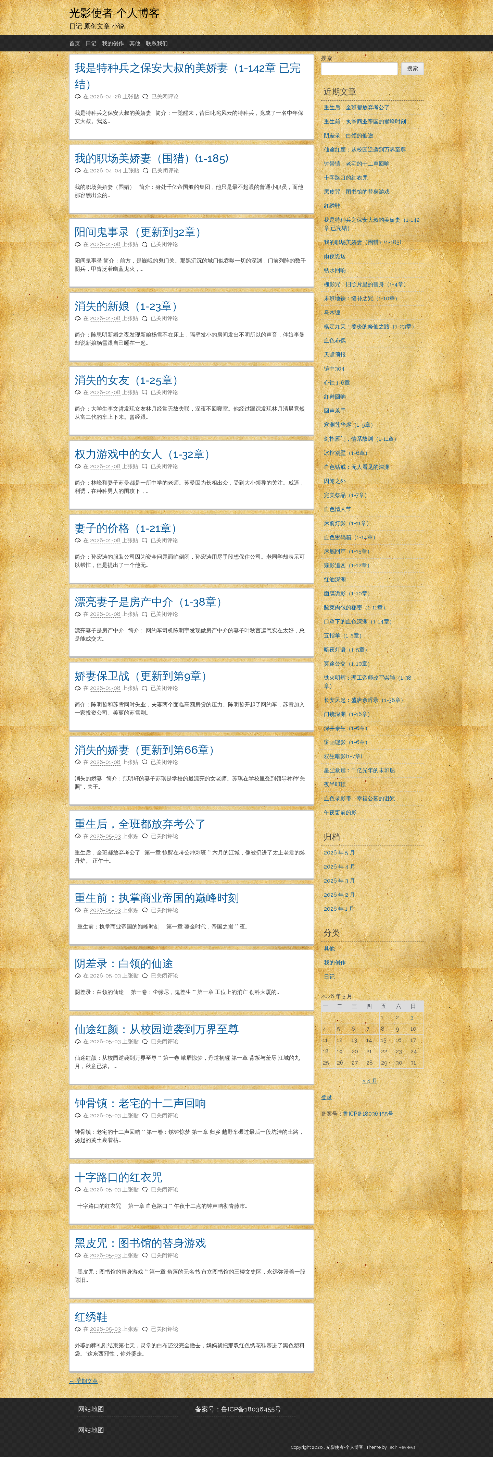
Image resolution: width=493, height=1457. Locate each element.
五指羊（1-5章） (344, 635)
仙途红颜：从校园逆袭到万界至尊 (157, 1029)
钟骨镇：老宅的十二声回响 (140, 1103)
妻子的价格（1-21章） (128, 528)
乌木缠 (332, 312)
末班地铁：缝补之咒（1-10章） (362, 298)
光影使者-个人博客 (114, 13)
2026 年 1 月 (339, 909)
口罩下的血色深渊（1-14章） (359, 621)
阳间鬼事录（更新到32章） (140, 232)
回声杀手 (335, 411)
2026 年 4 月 (339, 866)
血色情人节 (337, 509)
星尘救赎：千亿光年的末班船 (359, 770)
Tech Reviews (401, 1447)
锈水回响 (335, 270)
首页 (74, 43)
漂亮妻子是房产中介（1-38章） (151, 601)
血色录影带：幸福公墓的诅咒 (359, 798)
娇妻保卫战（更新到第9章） (143, 675)
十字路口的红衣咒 (118, 1177)
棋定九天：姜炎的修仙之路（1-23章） (370, 326)
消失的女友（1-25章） (129, 380)
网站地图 (91, 1409)
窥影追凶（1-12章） (348, 565)
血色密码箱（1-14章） (351, 537)
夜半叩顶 (335, 784)
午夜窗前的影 (340, 812)
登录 (326, 1097)
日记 (91, 43)
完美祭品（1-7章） (347, 495)
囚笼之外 (335, 481)
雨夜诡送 (335, 256)
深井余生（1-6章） (347, 728)
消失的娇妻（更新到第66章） (147, 749)
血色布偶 (335, 340)
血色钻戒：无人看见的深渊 (357, 467)
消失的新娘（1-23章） (129, 306)
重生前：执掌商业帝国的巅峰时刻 (157, 897)
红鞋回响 (335, 396)
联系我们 (157, 43)
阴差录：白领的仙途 (124, 963)
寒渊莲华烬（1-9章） (350, 425)
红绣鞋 (91, 1316)
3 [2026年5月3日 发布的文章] (412, 1017)
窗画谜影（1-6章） (347, 742)
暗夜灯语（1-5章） (347, 649)
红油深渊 (335, 579)
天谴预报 (335, 354)
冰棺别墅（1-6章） (347, 453)
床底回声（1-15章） (348, 551)
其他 (134, 43)
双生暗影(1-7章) (343, 756)
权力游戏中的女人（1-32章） (145, 454)
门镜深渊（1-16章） (348, 714)
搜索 (326, 58)
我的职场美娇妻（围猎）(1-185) (151, 158)
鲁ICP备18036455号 (368, 1113)
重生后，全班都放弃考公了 (140, 823)
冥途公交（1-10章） (348, 663)
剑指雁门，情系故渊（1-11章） (361, 439)
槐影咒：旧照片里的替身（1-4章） (366, 284)
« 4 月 (369, 1081)
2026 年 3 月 (339, 880)
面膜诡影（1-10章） (348, 593)
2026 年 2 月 (339, 894)
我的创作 (113, 43)
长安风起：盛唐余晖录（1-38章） (365, 700)
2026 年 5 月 (339, 852)
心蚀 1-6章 (337, 382)
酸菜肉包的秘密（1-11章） (356, 607)
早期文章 (83, 1381)
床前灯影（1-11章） (348, 523)
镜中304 (334, 368)
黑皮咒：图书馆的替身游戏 (140, 1243)
